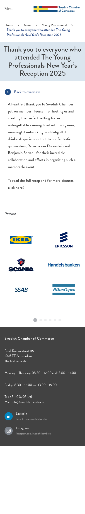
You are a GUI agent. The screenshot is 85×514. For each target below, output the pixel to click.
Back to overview (27, 92)
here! (20, 187)
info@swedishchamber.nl (28, 401)
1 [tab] (35, 318)
